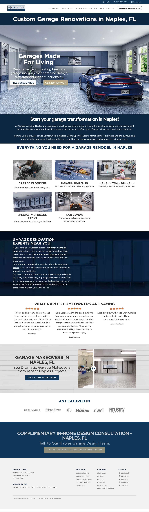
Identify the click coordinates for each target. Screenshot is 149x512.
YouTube (124, 485)
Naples (106, 2)
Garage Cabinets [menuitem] (82, 476)
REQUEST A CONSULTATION (129, 8)
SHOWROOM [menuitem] (54, 8)
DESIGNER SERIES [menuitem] (83, 8)
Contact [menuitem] (100, 479)
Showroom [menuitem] (101, 473)
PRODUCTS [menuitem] (66, 8)
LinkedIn (124, 479)
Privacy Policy (44, 498)
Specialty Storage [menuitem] (83, 482)
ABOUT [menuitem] (109, 8)
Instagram (125, 476)
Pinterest (124, 482)
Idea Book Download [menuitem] (105, 488)
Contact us (136, 2)
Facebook (125, 473)
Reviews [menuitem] (100, 476)
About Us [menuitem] (101, 482)
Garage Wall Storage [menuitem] (84, 479)
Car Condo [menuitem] (80, 485)
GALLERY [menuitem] (98, 8)
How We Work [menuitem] (102, 485)
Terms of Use (56, 498)
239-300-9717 (120, 2)
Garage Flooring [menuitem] (82, 473)
